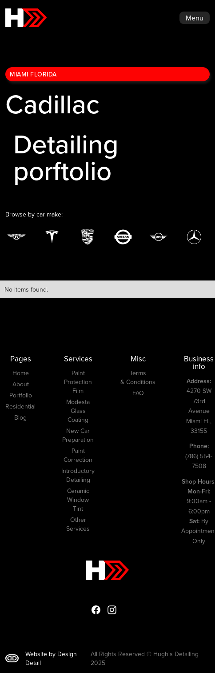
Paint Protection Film (78, 382)
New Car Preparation (78, 435)
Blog (20, 417)
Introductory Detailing (78, 475)
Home (20, 373)
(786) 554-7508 (198, 455)
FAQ (138, 393)
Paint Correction (78, 455)
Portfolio (20, 395)
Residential (20, 406)
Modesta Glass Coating (78, 410)
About (20, 384)
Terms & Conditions (137, 377)
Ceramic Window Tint (78, 499)
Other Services (78, 524)
